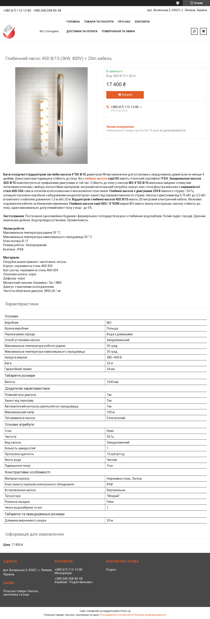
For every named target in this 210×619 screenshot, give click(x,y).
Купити (127, 94)
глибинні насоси (95, 178)
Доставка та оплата (82, 31)
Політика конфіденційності (150, 614)
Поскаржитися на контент (116, 614)
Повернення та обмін (118, 31)
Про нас (124, 21)
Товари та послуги (99, 21)
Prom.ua (125, 611)
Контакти (142, 21)
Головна (73, 21)
